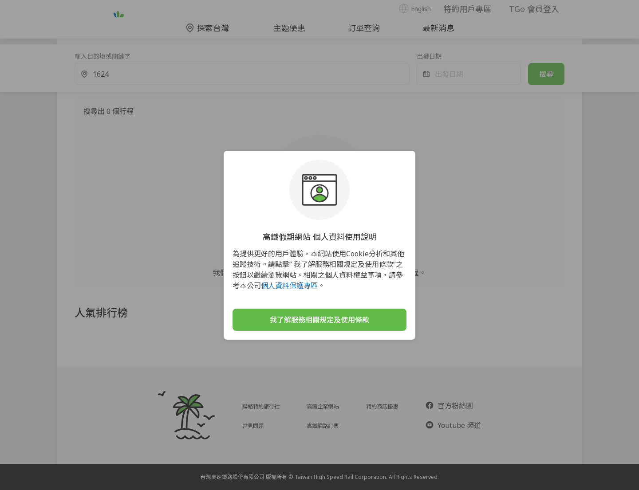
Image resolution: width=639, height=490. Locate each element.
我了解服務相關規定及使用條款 (319, 320)
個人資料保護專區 (289, 285)
